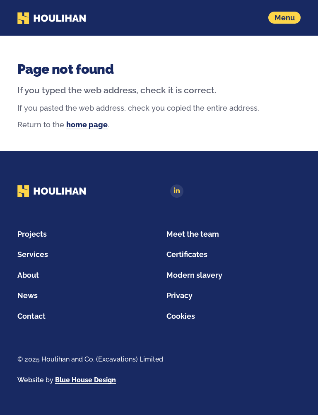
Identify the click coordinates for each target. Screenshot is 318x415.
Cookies (180, 316)
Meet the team (192, 234)
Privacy (179, 295)
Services (32, 254)
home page (87, 124)
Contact (31, 316)
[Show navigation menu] (284, 18)
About (28, 275)
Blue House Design (85, 380)
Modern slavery (194, 275)
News (27, 295)
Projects (32, 234)
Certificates (186, 254)
